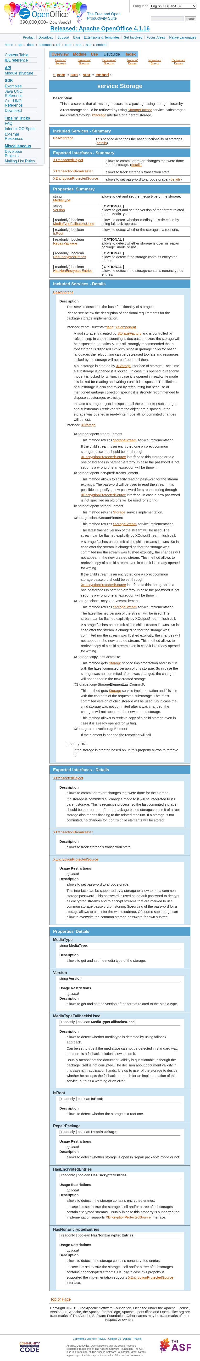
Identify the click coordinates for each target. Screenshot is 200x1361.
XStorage (99, 115)
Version (59, 210)
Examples (13, 86)
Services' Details (132, 61)
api (20, 45)
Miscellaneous (18, 146)
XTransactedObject (68, 160)
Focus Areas (155, 37)
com (68, 45)
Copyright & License (84, 1338)
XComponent (126, 327)
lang (110, 327)
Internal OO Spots (20, 129)
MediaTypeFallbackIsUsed (73, 224)
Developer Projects (13, 153)
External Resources (14, 136)
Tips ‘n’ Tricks (17, 118)
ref (58, 45)
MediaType (61, 200)
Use (94, 54)
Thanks (137, 1338)
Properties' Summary (109, 61)
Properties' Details (178, 61)
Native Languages (182, 37)
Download (46, 37)
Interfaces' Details (154, 61)
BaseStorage (63, 138)
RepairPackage (65, 243)
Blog (76, 37)
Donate (127, 1338)
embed (101, 45)
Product (28, 37)
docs (30, 45)
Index (131, 54)
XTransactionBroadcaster (73, 171)
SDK (9, 81)
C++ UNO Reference (13, 103)
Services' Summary (60, 61)
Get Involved (133, 37)
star (88, 45)
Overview (59, 54)
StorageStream (125, 440)
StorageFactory (140, 110)
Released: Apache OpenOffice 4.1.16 (100, 28)
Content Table (16, 55)
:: (54, 74)
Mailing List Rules (20, 161)
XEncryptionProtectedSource (75, 178)
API (8, 68)
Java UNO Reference (13, 93)
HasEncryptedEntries (69, 257)
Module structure (19, 73)
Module (79, 54)
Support (63, 37)
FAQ (8, 123)
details (102, 143)
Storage (119, 512)
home (9, 45)
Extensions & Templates (102, 37)
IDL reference (16, 60)
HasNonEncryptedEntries (73, 271)
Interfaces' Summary (84, 61)
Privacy (102, 1338)
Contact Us (114, 1338)
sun (78, 45)
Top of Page (60, 1299)
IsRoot (58, 233)
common (45, 45)
